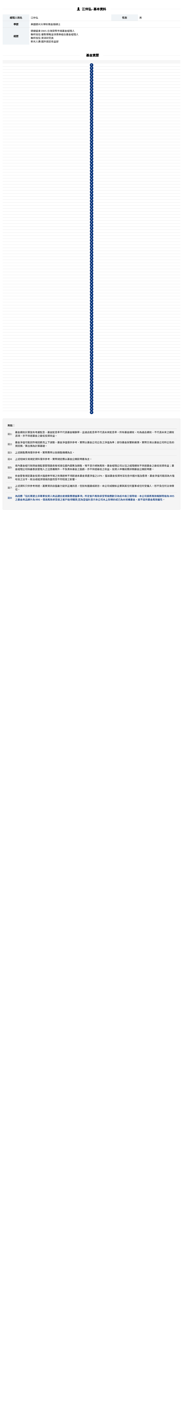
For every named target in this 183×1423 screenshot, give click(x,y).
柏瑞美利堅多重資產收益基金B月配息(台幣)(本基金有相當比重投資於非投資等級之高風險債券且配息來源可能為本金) (55, 163)
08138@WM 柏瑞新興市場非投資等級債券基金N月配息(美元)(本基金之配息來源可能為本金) (55, 1159)
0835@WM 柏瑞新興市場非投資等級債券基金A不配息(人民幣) (55, 1087)
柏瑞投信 (9, 72)
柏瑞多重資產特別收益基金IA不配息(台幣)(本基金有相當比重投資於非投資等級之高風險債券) (54, 193)
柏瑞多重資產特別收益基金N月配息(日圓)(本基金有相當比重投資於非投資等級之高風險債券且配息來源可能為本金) (54, 224)
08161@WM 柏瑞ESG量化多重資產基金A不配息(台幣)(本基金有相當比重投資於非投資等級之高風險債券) (55, 590)
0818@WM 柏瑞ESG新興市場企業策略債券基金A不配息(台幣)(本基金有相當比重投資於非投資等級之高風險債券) (55, 1041)
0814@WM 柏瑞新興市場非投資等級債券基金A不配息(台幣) (54, 1094)
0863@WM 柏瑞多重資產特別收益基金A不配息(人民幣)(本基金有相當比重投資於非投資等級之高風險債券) (54, 264)
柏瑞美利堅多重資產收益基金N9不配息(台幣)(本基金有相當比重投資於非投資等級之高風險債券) (55, 183)
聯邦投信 (9, 1310)
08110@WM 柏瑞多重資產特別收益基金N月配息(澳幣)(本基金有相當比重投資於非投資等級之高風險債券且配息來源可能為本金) (55, 423)
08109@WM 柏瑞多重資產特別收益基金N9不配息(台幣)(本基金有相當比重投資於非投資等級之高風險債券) (54, 339)
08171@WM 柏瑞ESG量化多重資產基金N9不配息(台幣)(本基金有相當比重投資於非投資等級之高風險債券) (54, 699)
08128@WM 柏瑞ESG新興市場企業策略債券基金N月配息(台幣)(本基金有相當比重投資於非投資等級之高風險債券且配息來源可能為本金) (55, 1201)
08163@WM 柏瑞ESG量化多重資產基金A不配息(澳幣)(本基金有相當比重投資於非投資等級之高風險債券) (55, 620)
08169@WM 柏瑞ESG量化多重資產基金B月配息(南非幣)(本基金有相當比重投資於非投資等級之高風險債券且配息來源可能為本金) (55, 687)
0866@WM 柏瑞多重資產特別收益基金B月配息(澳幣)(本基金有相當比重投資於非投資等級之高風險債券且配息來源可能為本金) (54, 327)
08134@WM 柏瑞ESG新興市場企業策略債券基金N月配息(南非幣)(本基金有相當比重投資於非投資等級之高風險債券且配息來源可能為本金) (55, 1029)
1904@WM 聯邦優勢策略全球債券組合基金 (45, 1310)
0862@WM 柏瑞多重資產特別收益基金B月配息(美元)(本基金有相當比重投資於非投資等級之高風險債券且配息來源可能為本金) (54, 300)
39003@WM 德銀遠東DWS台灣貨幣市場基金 (46, 1241)
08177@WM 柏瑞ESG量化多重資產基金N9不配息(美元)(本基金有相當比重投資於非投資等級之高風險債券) (54, 709)
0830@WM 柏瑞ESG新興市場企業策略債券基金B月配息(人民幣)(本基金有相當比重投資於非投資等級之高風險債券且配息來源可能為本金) (55, 1077)
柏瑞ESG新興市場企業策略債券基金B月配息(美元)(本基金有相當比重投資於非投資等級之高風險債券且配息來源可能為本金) (55, 1129)
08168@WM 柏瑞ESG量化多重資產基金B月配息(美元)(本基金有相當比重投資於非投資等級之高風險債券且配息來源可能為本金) (55, 646)
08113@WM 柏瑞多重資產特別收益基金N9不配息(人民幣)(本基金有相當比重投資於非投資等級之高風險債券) (54, 359)
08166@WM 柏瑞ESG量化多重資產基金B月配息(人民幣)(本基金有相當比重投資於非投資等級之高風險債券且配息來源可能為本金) (55, 660)
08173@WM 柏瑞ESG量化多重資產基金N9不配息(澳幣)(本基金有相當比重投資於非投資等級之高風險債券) (54, 729)
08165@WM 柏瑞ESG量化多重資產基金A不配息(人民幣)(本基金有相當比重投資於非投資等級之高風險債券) (55, 610)
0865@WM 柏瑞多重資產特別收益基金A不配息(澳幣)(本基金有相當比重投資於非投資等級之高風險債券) (54, 274)
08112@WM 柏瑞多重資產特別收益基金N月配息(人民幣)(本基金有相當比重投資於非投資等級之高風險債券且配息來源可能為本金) (55, 409)
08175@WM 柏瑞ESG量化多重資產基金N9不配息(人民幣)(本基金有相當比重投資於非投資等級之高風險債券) (54, 719)
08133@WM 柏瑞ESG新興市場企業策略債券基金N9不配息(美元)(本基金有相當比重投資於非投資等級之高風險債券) (55, 1007)
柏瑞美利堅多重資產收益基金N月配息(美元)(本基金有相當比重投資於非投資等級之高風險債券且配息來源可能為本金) (54, 102)
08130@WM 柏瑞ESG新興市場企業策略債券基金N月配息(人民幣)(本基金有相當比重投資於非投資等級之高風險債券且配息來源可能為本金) (55, 1229)
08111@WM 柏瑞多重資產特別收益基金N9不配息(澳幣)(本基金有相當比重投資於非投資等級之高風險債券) (54, 369)
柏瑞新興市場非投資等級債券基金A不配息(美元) (47, 1100)
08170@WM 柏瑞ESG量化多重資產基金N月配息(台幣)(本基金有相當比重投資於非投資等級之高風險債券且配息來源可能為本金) (55, 741)
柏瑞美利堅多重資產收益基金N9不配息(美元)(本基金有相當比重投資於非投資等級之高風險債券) (55, 112)
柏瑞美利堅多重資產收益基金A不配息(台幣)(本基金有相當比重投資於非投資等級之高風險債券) (55, 153)
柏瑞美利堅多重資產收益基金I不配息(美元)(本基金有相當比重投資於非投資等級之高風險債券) (55, 72)
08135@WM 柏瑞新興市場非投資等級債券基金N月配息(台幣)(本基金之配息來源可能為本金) (55, 1149)
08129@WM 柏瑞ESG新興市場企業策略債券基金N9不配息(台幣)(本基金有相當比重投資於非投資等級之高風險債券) (55, 997)
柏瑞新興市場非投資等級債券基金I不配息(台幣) (47, 907)
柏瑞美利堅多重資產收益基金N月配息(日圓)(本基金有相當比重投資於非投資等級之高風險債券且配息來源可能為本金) (54, 132)
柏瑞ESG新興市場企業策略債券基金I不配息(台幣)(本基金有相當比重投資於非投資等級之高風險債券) (55, 808)
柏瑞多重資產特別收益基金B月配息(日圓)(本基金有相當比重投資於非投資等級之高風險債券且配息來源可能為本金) (55, 213)
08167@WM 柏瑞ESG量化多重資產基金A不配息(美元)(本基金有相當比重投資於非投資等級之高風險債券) (55, 600)
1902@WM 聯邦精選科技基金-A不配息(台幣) (46, 1317)
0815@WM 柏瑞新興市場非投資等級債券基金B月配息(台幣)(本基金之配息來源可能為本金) (54, 987)
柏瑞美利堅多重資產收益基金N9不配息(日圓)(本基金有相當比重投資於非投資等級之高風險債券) (55, 143)
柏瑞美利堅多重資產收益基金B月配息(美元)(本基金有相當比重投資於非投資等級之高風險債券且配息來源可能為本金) (55, 92)
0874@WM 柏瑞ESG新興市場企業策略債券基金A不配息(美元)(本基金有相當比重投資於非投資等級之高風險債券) (55, 1119)
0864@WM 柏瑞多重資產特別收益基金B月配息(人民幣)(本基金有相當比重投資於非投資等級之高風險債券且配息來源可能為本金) (54, 314)
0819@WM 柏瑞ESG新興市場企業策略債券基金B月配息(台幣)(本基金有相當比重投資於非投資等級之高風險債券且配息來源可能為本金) (55, 1053)
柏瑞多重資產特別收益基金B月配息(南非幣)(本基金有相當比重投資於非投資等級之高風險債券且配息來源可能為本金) (55, 434)
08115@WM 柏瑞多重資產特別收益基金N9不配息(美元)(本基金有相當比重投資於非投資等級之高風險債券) (54, 349)
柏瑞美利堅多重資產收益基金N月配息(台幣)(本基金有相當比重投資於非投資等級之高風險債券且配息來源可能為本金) (54, 173)
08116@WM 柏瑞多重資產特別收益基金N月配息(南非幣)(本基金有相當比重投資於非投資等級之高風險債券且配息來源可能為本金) (55, 446)
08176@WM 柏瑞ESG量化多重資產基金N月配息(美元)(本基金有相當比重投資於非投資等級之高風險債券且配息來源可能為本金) (55, 755)
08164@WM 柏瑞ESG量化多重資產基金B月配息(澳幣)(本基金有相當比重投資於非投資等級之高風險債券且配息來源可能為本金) (55, 673)
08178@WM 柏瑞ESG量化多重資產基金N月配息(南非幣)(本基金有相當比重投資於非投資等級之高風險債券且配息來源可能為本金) (55, 796)
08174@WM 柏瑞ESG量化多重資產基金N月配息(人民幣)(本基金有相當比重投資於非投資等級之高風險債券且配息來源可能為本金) (55, 768)
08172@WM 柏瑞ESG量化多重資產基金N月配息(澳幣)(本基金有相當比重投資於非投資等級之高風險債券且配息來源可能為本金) (55, 782)
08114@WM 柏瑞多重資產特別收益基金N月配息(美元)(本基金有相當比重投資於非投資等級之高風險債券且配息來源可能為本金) (55, 395)
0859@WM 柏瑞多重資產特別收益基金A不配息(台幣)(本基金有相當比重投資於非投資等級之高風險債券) (54, 244)
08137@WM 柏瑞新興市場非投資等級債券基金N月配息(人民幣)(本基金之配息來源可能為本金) (54, 1169)
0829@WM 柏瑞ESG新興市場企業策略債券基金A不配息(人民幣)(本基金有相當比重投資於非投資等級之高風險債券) (54, 1065)
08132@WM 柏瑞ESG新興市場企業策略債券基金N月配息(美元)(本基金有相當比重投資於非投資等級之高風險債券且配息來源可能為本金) (55, 1215)
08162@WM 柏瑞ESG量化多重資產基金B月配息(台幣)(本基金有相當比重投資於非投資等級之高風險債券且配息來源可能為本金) (55, 632)
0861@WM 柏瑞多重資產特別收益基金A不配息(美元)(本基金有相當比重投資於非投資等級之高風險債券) (54, 254)
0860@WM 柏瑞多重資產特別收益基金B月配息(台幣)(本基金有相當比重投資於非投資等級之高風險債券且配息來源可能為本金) (54, 286)
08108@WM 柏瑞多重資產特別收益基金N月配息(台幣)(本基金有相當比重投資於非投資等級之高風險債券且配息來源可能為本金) (55, 381)
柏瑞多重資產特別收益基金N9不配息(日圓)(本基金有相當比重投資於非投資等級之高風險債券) (55, 234)
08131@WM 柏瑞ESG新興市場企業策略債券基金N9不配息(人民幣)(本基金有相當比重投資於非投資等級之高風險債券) (55, 1017)
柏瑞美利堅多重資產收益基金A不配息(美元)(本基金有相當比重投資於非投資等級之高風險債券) (55, 82)
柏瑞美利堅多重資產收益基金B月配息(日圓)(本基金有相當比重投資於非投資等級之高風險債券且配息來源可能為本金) (55, 122)
